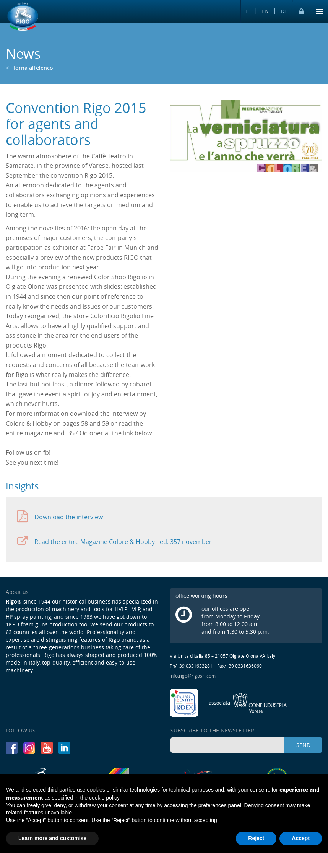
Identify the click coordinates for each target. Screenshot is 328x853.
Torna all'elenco (29, 67)
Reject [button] (256, 838)
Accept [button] (301, 838)
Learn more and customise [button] (52, 838)
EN (265, 11)
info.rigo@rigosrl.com (193, 676)
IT (247, 11)
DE (284, 11)
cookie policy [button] (104, 798)
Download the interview (60, 516)
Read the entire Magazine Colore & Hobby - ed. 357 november (114, 541)
